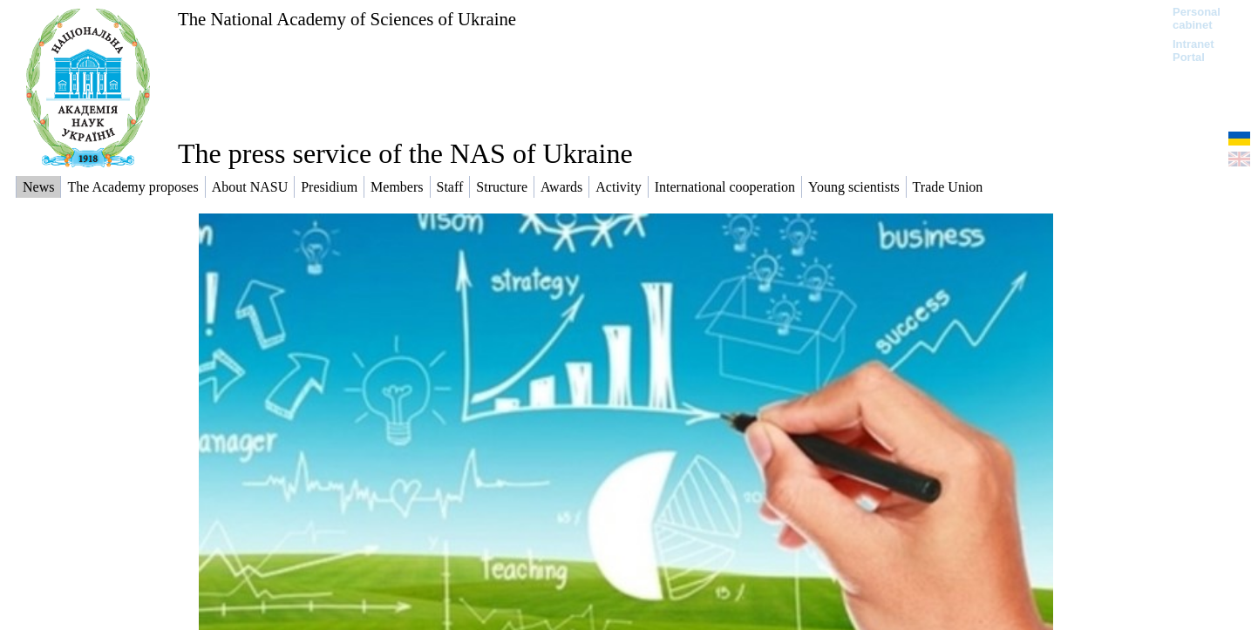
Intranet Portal (1193, 50)
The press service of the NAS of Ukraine (405, 153)
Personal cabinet (1197, 18)
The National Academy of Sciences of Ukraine (347, 19)
